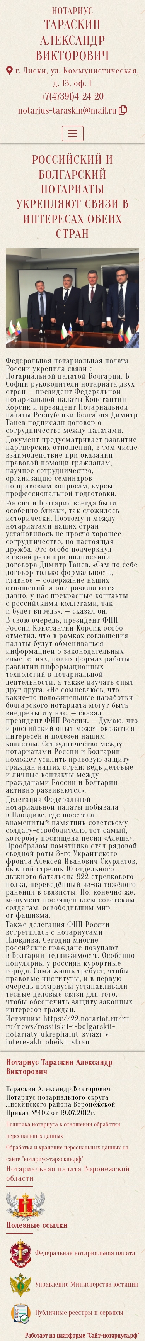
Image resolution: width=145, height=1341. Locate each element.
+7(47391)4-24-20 (72, 97)
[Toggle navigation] (73, 133)
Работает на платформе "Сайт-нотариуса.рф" (82, 1335)
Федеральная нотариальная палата (72, 1253)
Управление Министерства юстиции (74, 1284)
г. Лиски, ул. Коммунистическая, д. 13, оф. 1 (72, 77)
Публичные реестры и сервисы (66, 1313)
